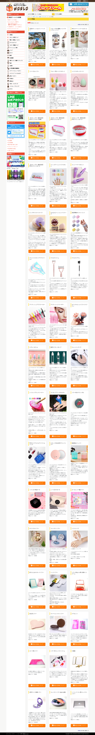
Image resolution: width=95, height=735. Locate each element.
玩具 (11, 63)
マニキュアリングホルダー (58, 392)
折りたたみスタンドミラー (36, 572)
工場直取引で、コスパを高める (15, 26)
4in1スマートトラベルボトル (79, 28)
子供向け (11, 78)
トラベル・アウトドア (14, 86)
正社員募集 (10, 142)
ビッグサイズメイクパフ (36, 212)
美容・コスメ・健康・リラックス (39, 16)
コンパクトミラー (55, 528)
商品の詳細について (37, 64)
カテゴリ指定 (31, 14)
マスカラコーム (55, 258)
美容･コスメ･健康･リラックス (16, 60)
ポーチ (11, 52)
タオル (11, 88)
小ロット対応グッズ (12, 37)
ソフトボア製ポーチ (34, 489)
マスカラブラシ (76, 258)
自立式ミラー (33, 613)
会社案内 (79, 1)
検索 (86, 14)
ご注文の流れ (11, 138)
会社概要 (10, 140)
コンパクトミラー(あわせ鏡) (58, 692)
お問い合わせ (11, 150)
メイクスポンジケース (78, 71)
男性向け (11, 81)
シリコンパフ (75, 528)
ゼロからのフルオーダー (13, 28)
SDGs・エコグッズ (14, 83)
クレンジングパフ (76, 347)
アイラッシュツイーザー (57, 304)
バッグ (11, 50)
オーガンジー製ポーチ (78, 489)
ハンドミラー (54, 572)
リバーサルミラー (34, 71)
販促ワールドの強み (12, 19)
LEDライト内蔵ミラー (35, 692)
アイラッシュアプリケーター (37, 304)
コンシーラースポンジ (78, 164)
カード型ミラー (33, 651)
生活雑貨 (11, 58)
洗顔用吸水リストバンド (78, 212)
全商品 (9, 35)
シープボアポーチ (55, 489)
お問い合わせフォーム (80, 4)
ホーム (29, 16)
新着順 (79, 24)
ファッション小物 (13, 47)
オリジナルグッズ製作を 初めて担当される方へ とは (15, 23)
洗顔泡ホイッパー (76, 443)
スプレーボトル (33, 347)
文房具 (11, 65)
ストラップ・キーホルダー (15, 73)
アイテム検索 (58, 14)
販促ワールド (26, 733)
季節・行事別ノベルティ (13, 40)
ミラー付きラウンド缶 (78, 392)
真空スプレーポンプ (56, 347)
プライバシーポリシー (13, 146)
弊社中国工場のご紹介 (13, 144)
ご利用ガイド (85, 1)
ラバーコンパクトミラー (57, 613)
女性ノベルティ (13, 76)
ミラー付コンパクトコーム (58, 651)
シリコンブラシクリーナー (36, 392)
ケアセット (75, 613)
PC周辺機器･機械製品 (14, 68)
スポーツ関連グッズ (14, 45)
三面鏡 (73, 651)
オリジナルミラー (34, 528)
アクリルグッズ (13, 42)
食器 (11, 55)
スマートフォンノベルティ (15, 70)
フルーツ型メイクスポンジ (58, 71)
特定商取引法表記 (12, 148)
